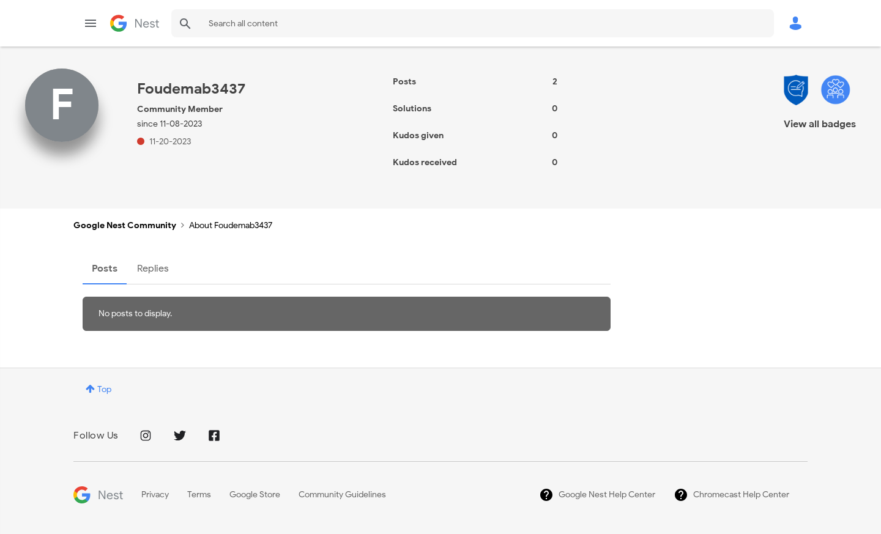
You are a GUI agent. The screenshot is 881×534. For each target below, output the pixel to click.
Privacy (155, 494)
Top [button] (104, 389)
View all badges (820, 124)
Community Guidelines (342, 494)
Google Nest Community (134, 23)
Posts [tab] (104, 268)
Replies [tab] (153, 268)
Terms (199, 494)
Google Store (254, 494)
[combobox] (472, 23)
